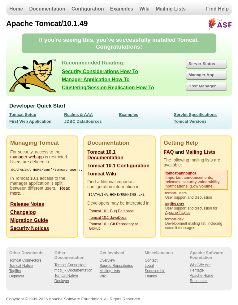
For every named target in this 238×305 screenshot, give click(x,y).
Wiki (145, 8)
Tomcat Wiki (101, 173)
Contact (151, 261)
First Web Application (30, 121)
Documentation (47, 8)
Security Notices (29, 229)
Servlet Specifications (195, 114)
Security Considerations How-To (100, 71)
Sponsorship (155, 271)
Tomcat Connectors (25, 261)
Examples (121, 8)
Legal (149, 266)
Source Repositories (116, 266)
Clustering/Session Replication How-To (108, 87)
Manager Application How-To (96, 79)
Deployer (16, 277)
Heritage (197, 271)
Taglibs (15, 271)
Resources (198, 281)
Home (16, 8)
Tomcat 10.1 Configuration (118, 165)
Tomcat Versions (190, 121)
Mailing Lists (171, 8)
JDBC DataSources (83, 121)
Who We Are (200, 265)
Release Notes (27, 204)
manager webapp (27, 156)
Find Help (217, 8)
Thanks (151, 277)
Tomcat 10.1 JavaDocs (107, 218)
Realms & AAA (78, 114)
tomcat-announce (181, 173)
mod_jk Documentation (73, 271)
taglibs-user (174, 204)
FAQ (169, 152)
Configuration (87, 8)
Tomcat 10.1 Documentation (105, 154)
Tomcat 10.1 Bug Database (111, 212)
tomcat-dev (174, 219)
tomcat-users (176, 193)
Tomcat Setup (22, 114)
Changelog (23, 212)
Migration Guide (29, 220)
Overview (107, 261)
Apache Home (201, 276)
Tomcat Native (21, 266)
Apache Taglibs (177, 212)
